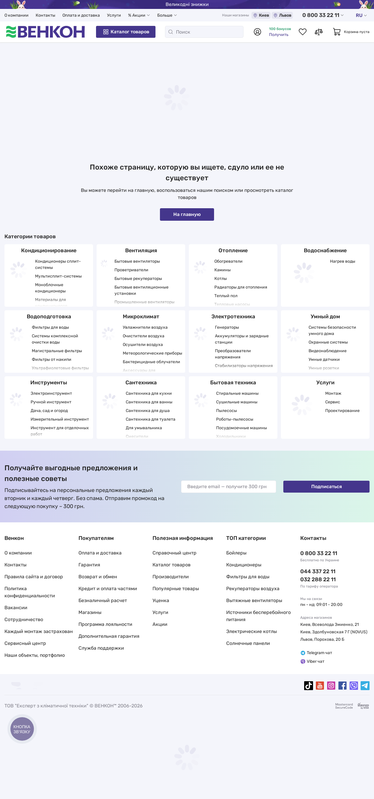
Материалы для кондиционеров (51, 302)
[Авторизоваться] (257, 31)
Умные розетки (324, 368)
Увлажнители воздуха (145, 327)
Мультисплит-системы (58, 276)
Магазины (89, 612)
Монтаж (333, 393)
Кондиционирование (48, 250)
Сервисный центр (25, 643)
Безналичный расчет (102, 600)
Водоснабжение (325, 250)
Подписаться (326, 486)
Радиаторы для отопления (240, 287)
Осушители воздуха (143, 344)
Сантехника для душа (148, 410)
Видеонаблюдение (328, 350)
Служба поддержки (101, 648)
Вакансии (15, 607)
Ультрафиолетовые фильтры (60, 368)
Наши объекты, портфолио (34, 655)
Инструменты (48, 382)
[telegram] (365, 685)
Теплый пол (226, 295)
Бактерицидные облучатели (151, 361)
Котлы (220, 278)
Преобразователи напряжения (233, 354)
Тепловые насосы (232, 304)
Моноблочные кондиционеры (50, 288)
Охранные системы (328, 342)
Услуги (114, 15)
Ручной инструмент (51, 402)
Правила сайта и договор (33, 576)
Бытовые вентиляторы (137, 261)
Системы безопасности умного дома (332, 330)
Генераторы (227, 327)
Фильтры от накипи (51, 359)
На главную (187, 214)
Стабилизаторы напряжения (244, 365)
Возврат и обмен (97, 576)
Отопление (233, 250)
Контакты (45, 15)
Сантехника (141, 382)
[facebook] (342, 685)
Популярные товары (176, 588)
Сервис (332, 402)
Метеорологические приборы (152, 353)
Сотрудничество (23, 619)
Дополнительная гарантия (108, 636)
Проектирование (342, 410)
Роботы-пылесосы (234, 419)
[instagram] (331, 685)
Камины (222, 269)
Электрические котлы (251, 631)
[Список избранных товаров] (302, 31)
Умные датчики (324, 359)
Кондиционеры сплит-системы (58, 264)
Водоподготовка (49, 316)
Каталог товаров (125, 31)
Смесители (137, 436)
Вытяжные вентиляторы (254, 600)
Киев (261, 15)
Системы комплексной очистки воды (55, 339)
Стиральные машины (237, 393)
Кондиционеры (243, 565)
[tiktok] (308, 685)
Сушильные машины (236, 402)
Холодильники (231, 436)
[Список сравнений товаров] (318, 31)
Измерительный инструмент (60, 419)
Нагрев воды (342, 261)
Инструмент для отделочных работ (60, 431)
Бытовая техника (233, 382)
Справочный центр (175, 553)
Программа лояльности (105, 624)
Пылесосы (226, 410)
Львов (282, 15)
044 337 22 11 (317, 571)
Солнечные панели (248, 643)
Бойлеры (236, 553)
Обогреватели (228, 261)
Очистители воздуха (143, 336)
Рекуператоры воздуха (252, 588)
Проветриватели (131, 269)
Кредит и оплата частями (107, 588)
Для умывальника (144, 427)
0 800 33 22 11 (323, 15)
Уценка (161, 600)
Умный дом (325, 316)
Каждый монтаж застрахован (38, 631)
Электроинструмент (51, 393)
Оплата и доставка (81, 15)
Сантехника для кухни (149, 393)
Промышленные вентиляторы (144, 302)
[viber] (353, 685)
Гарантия (89, 565)
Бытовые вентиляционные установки (141, 290)
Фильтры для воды (50, 327)
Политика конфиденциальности (29, 592)
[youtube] (319, 685)
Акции (160, 624)
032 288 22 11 (318, 579)
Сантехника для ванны (149, 402)
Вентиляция (141, 250)
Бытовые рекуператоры (138, 278)
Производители (171, 576)
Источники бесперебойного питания (258, 616)
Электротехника (233, 316)
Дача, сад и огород (49, 410)
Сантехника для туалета (150, 419)
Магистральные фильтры (57, 350)
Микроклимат (141, 316)
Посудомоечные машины (241, 427)
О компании (16, 15)
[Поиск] (204, 32)
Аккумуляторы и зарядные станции (242, 339)
